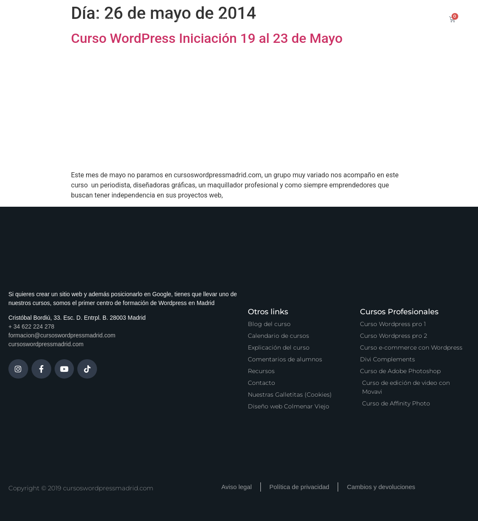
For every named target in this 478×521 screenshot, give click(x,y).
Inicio (105, 19)
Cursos (137, 19)
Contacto (376, 19)
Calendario (177, 19)
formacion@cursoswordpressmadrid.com (62, 335)
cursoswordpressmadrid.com (46, 344)
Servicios (220, 19)
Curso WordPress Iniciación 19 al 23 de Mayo (207, 38)
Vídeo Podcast (327, 19)
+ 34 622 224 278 (31, 326)
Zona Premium (269, 19)
